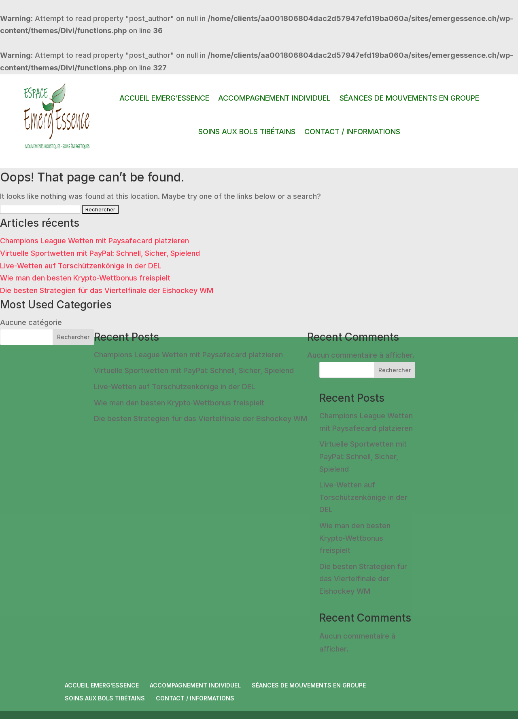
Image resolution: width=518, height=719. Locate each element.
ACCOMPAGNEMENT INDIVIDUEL (274, 98)
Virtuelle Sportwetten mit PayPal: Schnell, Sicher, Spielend (100, 253)
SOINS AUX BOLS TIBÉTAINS (246, 131)
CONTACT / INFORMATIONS (352, 131)
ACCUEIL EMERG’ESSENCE (164, 98)
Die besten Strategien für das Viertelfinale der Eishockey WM (106, 290)
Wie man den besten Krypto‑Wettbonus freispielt (85, 278)
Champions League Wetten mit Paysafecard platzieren (94, 240)
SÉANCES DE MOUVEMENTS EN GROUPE (409, 98)
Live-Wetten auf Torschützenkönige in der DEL (80, 265)
